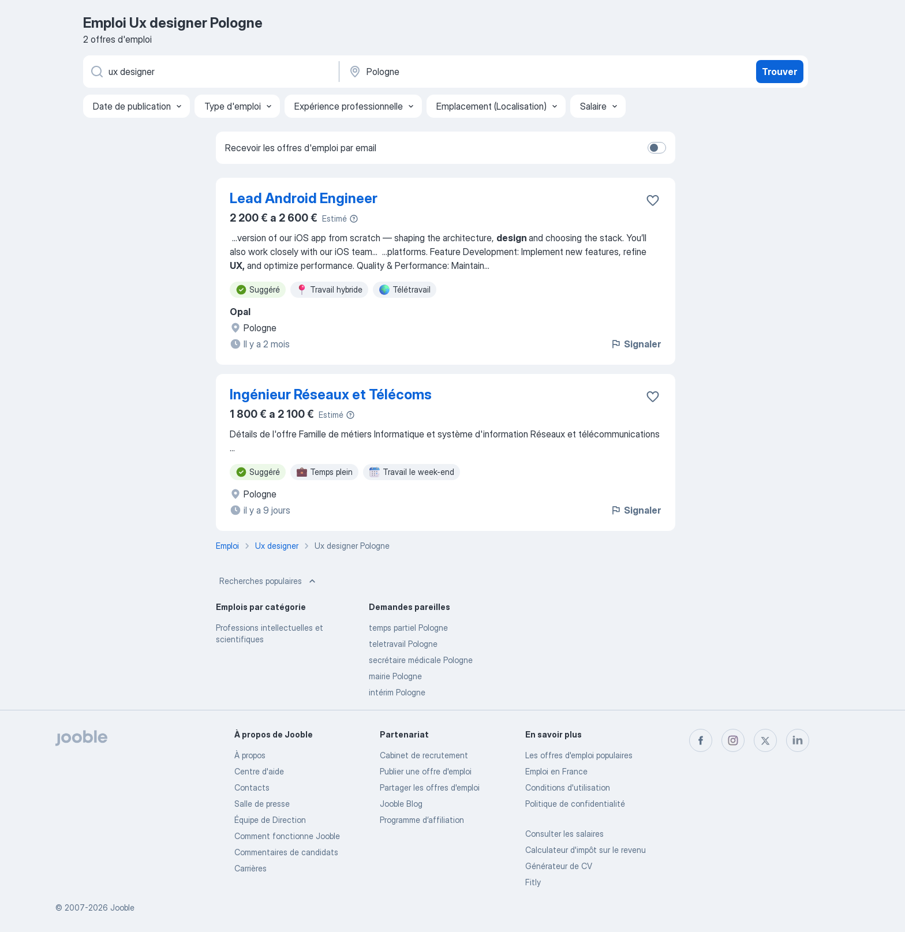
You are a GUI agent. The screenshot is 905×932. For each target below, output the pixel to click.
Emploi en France (556, 771)
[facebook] (700, 740)
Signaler (635, 344)
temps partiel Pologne (408, 627)
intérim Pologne (397, 692)
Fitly (533, 882)
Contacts (252, 787)
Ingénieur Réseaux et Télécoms (331, 394)
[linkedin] (797, 740)
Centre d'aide (259, 771)
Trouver (779, 71)
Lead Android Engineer (303, 198)
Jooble (122, 907)
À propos (249, 755)
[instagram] (733, 740)
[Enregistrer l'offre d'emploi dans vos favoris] (653, 200)
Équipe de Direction (270, 820)
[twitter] (765, 740)
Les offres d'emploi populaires (579, 755)
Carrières (250, 868)
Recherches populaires (268, 581)
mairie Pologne (395, 676)
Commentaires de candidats (286, 852)
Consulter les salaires (564, 834)
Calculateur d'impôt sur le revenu (585, 850)
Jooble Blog (401, 804)
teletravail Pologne (403, 644)
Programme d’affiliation (422, 820)
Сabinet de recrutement (424, 755)
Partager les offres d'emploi (430, 787)
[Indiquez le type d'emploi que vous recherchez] (210, 71)
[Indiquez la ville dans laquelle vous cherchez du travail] (468, 71)
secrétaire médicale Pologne (421, 660)
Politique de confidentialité (575, 804)
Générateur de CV (558, 866)
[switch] (657, 148)
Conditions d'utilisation (567, 787)
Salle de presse (262, 804)
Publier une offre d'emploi (426, 771)
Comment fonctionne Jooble (287, 836)
